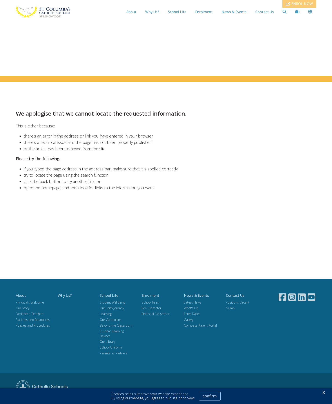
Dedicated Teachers (30, 314)
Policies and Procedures (33, 326)
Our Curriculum (110, 320)
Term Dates (192, 314)
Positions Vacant (237, 303)
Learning (106, 314)
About (131, 11)
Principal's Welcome (30, 303)
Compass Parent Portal (200, 326)
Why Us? (152, 11)
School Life (177, 11)
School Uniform (111, 348)
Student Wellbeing (112, 303)
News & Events (234, 11)
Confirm (210, 396)
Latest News (192, 303)
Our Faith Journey (112, 309)
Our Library (107, 342)
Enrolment (204, 11)
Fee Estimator (151, 309)
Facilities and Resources (33, 320)
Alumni (230, 309)
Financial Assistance (156, 314)
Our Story (22, 309)
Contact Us (264, 11)
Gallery (188, 320)
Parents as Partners (113, 354)
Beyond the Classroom (116, 326)
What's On (191, 309)
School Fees (150, 303)
